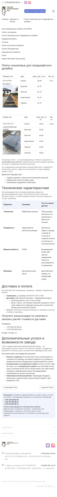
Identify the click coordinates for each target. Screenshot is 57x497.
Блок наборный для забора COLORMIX (17, 29)
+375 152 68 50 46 (11, 400)
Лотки (4, 55)
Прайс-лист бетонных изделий (35, 11)
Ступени (5, 42)
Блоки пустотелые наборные (13, 45)
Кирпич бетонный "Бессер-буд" (13, 59)
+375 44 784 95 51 (11, 402)
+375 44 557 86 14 (11, 404)
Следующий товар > (47, 387)
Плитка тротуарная (9, 32)
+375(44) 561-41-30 (48, 465)
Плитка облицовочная (10, 49)
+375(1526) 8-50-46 (48, 453)
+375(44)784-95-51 (12, 2)
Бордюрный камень (9, 39)
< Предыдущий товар (10, 387)
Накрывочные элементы (11, 52)
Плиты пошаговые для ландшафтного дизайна (20, 35)
